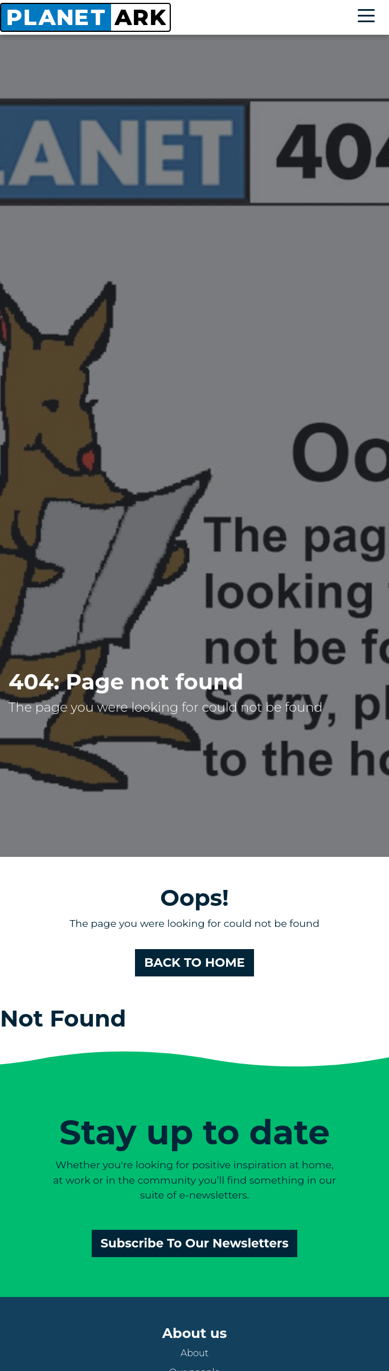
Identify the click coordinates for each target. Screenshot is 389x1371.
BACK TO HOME (194, 962)
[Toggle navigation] (369, 17)
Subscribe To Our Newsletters (195, 1242)
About (194, 1353)
